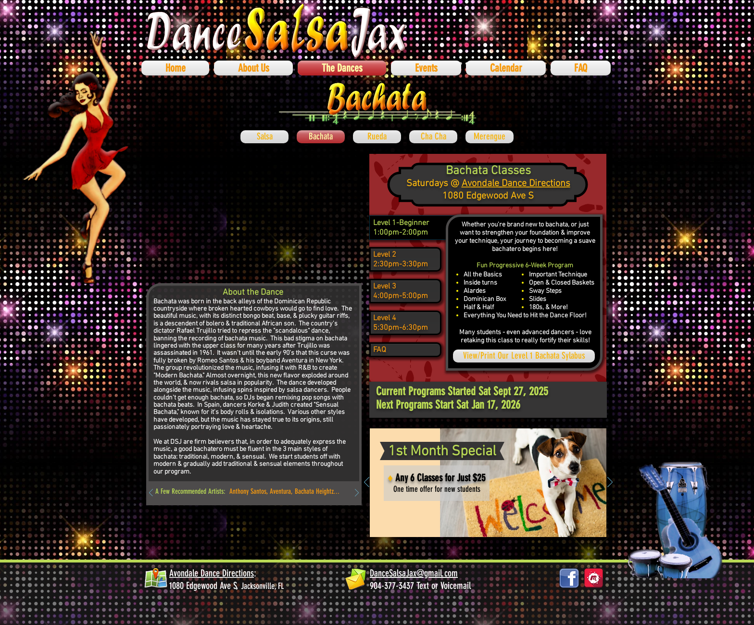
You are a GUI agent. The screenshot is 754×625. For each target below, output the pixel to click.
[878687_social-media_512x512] (593, 578)
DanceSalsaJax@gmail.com (414, 573)
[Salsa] (264, 136)
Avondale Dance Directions (516, 183)
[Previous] (151, 493)
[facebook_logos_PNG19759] (569, 578)
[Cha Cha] (433, 136)
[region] (405, 228)
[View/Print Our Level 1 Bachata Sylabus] (524, 356)
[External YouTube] (254, 214)
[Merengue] (489, 136)
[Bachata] (321, 136)
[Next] (357, 493)
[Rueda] (377, 136)
